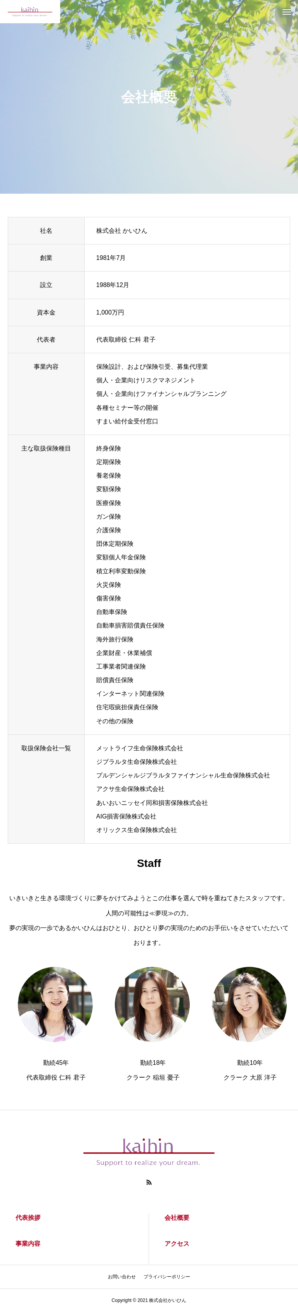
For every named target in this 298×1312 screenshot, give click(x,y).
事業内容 (28, 1243)
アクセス (177, 1243)
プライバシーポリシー (167, 1276)
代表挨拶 (28, 1217)
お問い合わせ (122, 1276)
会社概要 (177, 1217)
